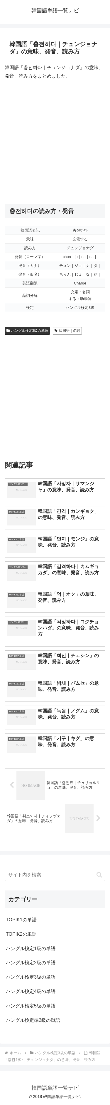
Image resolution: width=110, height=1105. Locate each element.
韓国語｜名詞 (67, 331)
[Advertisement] (55, 142)
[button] (99, 874)
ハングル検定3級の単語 (27, 331)
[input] (55, 875)
